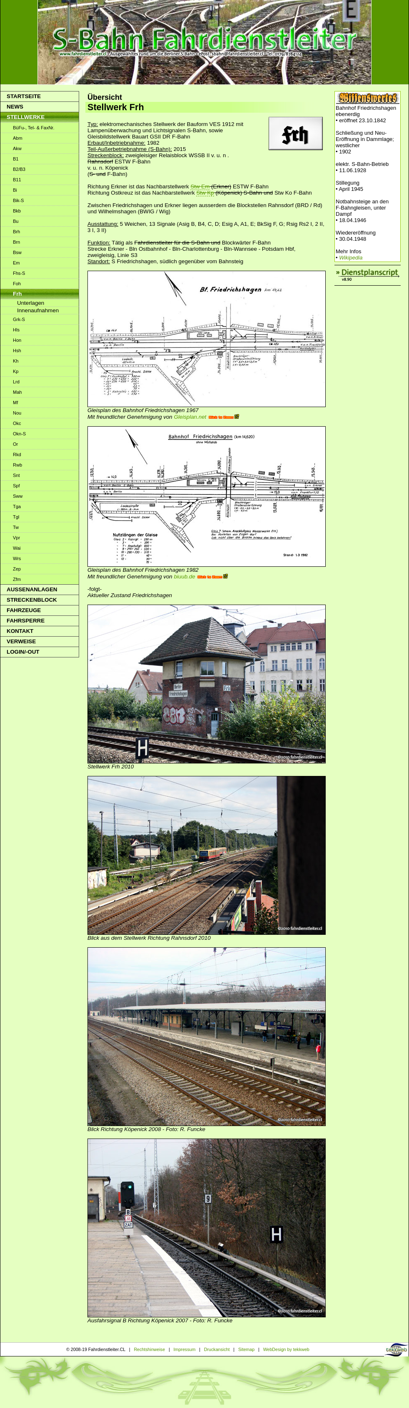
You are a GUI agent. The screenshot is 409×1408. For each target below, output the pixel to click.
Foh (17, 283)
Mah (17, 392)
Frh (17, 294)
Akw (17, 148)
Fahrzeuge (24, 610)
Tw (16, 527)
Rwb (17, 464)
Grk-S (19, 319)
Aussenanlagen (32, 589)
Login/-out (23, 652)
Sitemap (246, 1349)
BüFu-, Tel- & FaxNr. (33, 127)
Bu (15, 221)
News (15, 107)
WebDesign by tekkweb (286, 1349)
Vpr (16, 537)
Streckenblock (32, 600)
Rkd (17, 454)
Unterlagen (30, 303)
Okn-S (19, 433)
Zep (17, 568)
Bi (15, 190)
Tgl (16, 516)
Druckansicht (217, 1349)
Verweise (21, 641)
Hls (16, 329)
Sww (17, 496)
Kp (15, 371)
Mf (15, 402)
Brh (16, 231)
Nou (17, 412)
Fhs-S (19, 273)
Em (16, 262)
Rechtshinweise (149, 1349)
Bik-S (18, 200)
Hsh (17, 350)
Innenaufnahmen (38, 310)
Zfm (17, 579)
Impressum (185, 1349)
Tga (17, 506)
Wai (17, 548)
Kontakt (20, 631)
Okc (17, 423)
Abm (17, 138)
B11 (17, 179)
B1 (15, 158)
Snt (16, 475)
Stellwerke (26, 117)
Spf (16, 485)
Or (15, 444)
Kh (15, 360)
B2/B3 (19, 169)
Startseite (24, 96)
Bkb (17, 210)
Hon (17, 340)
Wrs (17, 558)
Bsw (17, 252)
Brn (16, 242)
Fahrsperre (26, 621)
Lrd (16, 381)
